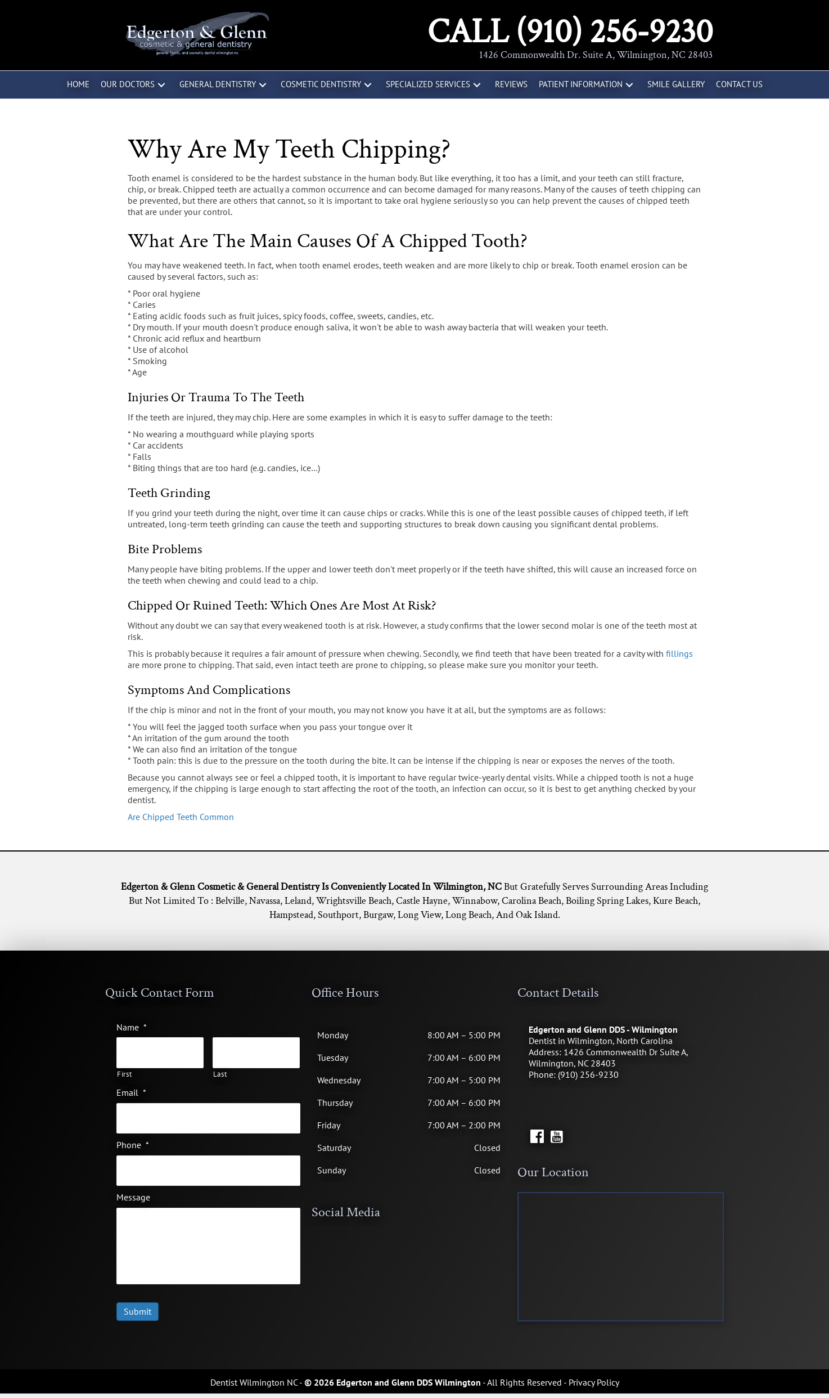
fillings (679, 653)
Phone (132, 1138)
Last (220, 1071)
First (124, 1071)
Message (133, 1188)
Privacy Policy (594, 1386)
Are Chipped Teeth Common (181, 816)
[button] (161, 84)
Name (131, 1027)
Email (131, 1089)
